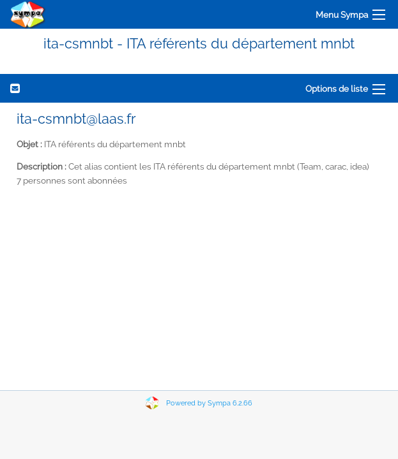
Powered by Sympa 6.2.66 (209, 403)
